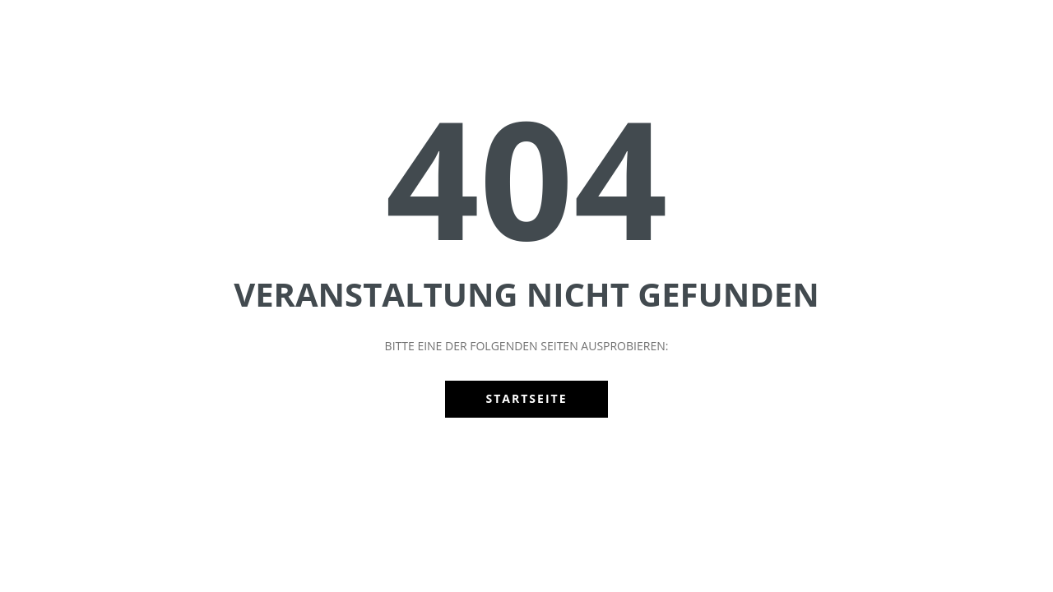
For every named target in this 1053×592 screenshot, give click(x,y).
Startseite (527, 398)
